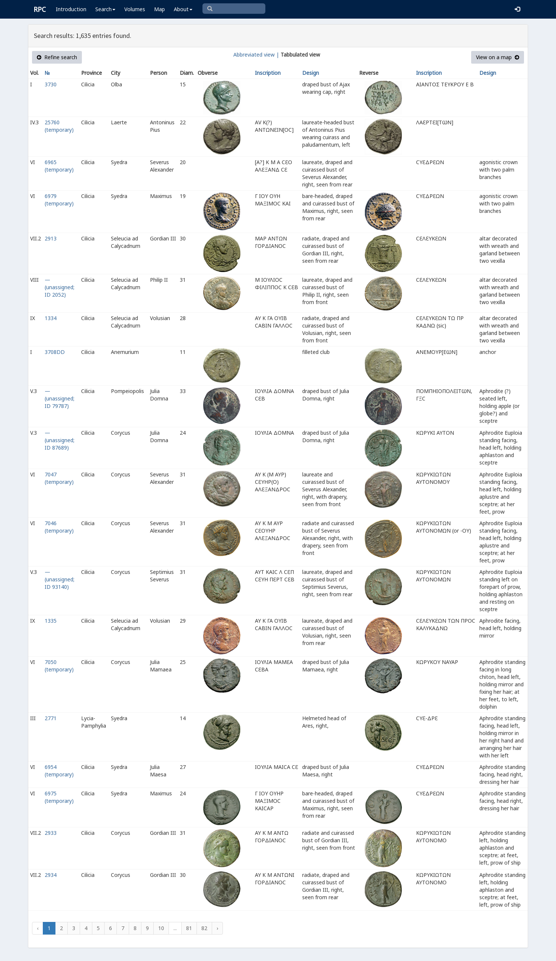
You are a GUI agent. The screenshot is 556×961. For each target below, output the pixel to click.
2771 (51, 718)
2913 (51, 238)
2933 (51, 832)
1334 (51, 318)
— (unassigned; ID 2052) (59, 287)
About (183, 9)
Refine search (57, 57)
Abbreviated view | (256, 54)
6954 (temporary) (59, 770)
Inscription (268, 72)
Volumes (134, 9)
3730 (51, 84)
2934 (51, 874)
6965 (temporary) (59, 166)
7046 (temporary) (59, 527)
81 (189, 928)
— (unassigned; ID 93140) (59, 579)
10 (161, 928)
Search (105, 9)
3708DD (55, 351)
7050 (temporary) (59, 665)
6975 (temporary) (59, 797)
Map (159, 9)
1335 (51, 620)
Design (310, 72)
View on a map (497, 57)
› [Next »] (217, 928)
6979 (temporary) (59, 199)
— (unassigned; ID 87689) (59, 440)
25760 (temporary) (59, 126)
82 (204, 928)
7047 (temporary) (59, 478)
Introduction (71, 9)
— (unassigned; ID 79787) (59, 398)
